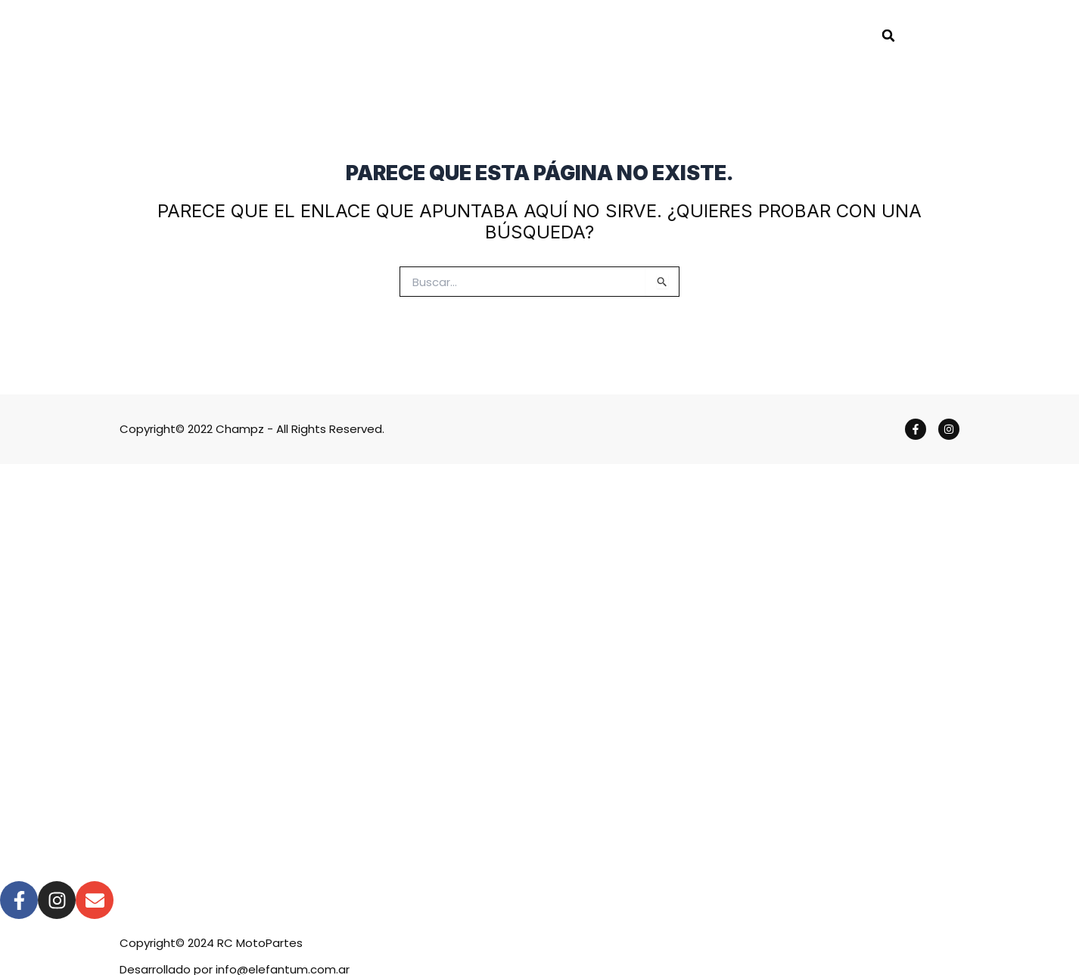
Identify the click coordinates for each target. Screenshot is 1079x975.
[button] (888, 35)
